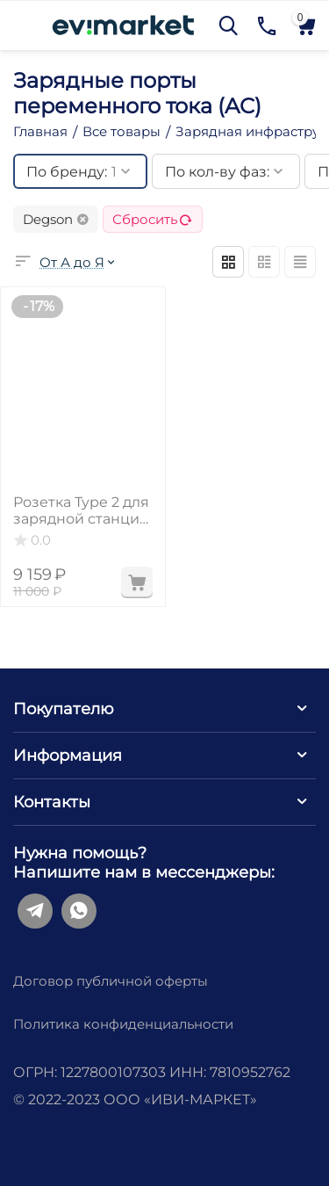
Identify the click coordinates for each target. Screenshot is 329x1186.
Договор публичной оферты (110, 981)
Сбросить (152, 219)
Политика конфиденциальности (123, 1024)
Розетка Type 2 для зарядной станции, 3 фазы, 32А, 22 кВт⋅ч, (82, 510)
